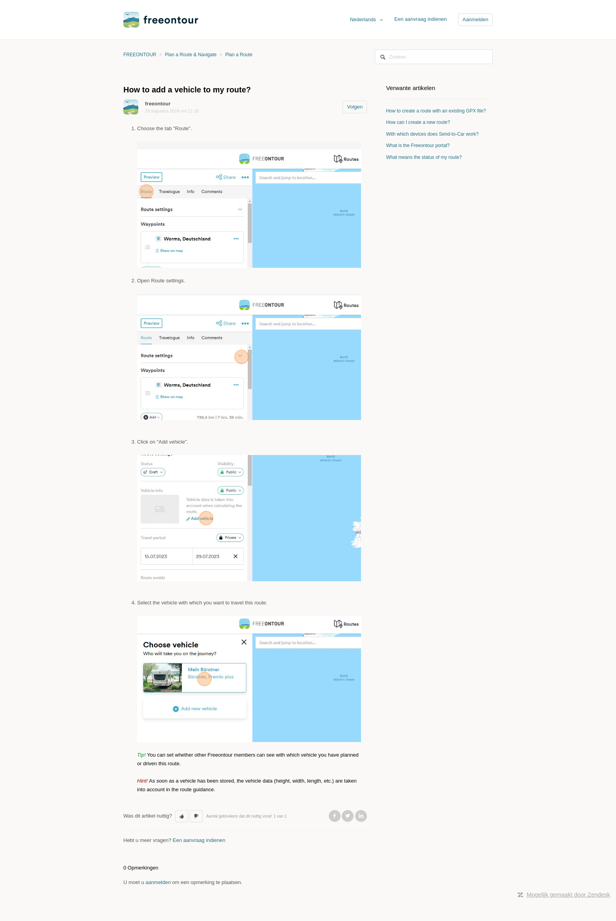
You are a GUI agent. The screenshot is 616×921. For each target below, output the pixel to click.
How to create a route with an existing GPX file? (436, 111)
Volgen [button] (355, 107)
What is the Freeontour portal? (418, 145)
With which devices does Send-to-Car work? (432, 134)
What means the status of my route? (424, 157)
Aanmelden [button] (475, 19)
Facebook (335, 816)
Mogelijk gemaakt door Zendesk (568, 894)
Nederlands (364, 19)
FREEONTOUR (139, 54)
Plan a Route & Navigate (190, 54)
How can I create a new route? (418, 122)
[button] (181, 816)
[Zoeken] (434, 57)
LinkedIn (361, 816)
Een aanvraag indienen (420, 19)
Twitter (348, 816)
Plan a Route (238, 54)
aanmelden (157, 882)
